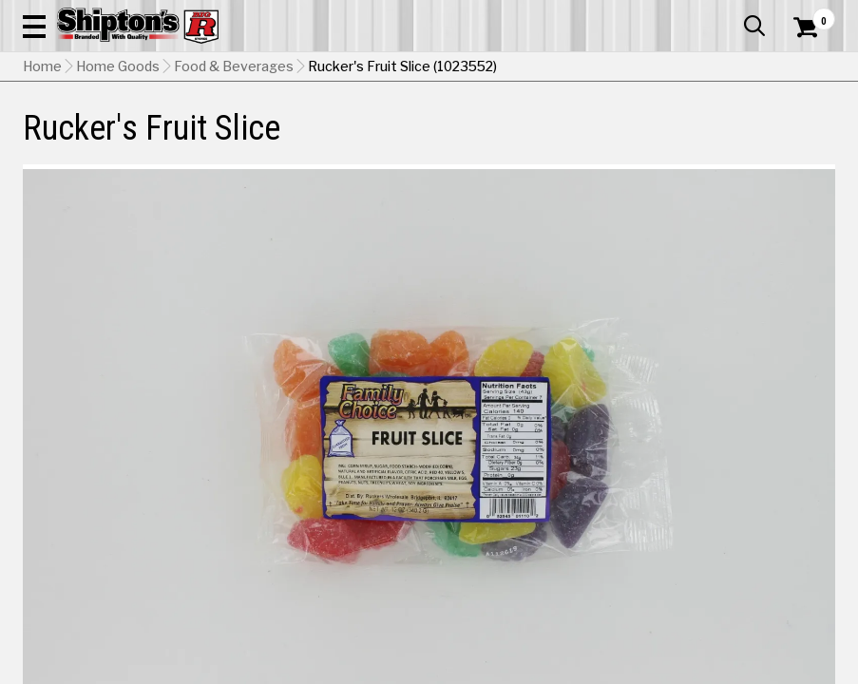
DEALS (814, 139)
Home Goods (383, 140)
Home (42, 185)
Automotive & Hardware (196, 140)
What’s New (729, 14)
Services (809, 14)
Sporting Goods (742, 140)
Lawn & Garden (579, 140)
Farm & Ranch (303, 140)
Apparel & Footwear (74, 140)
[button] (532, 68)
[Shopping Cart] (803, 52)
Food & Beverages (234, 185)
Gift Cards (645, 14)
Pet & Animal (659, 140)
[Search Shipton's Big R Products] (469, 68)
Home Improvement (478, 140)
